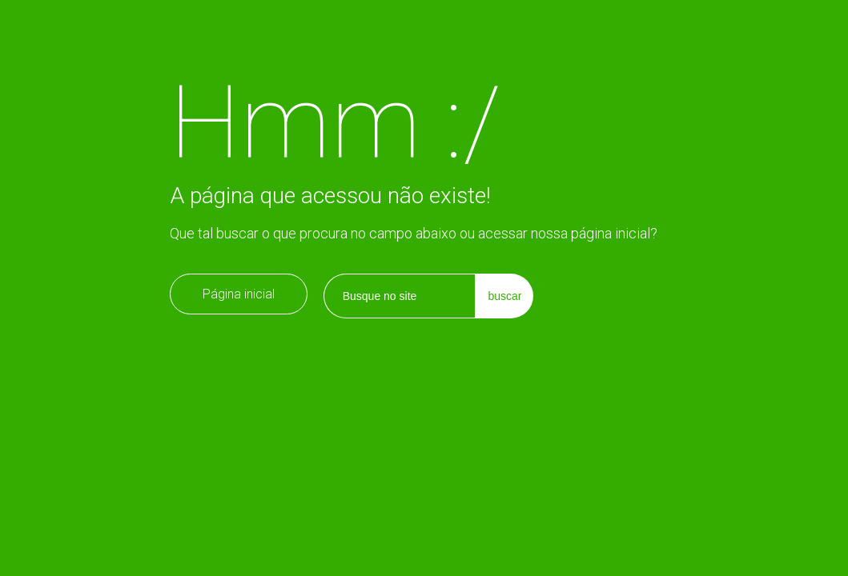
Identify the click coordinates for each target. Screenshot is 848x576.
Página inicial (239, 294)
